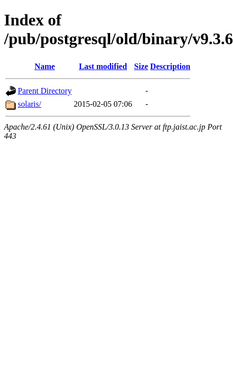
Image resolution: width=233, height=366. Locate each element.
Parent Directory (45, 90)
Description (170, 66)
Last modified (103, 66)
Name (45, 66)
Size (141, 66)
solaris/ (29, 104)
